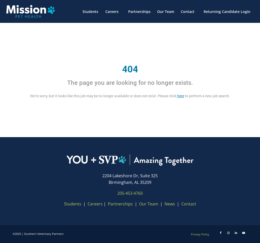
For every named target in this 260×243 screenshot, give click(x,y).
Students (72, 204)
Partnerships (120, 204)
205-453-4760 (130, 193)
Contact (188, 204)
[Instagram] (228, 233)
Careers (95, 204)
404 (130, 69)
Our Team (149, 204)
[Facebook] (220, 233)
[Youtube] (243, 233)
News (170, 204)
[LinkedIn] (236, 233)
